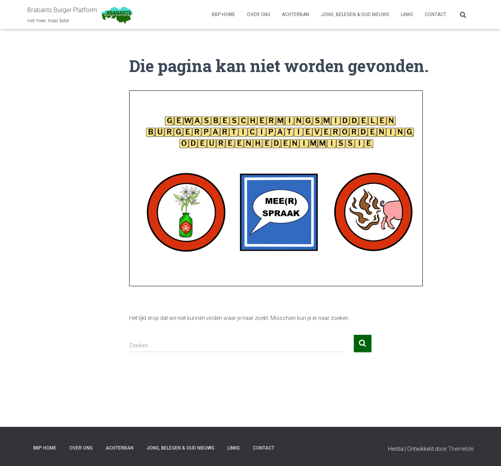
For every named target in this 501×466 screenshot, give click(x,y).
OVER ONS (258, 14)
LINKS (407, 14)
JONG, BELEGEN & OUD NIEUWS (355, 14)
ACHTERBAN (295, 14)
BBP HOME (223, 14)
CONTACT (435, 14)
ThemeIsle (461, 449)
